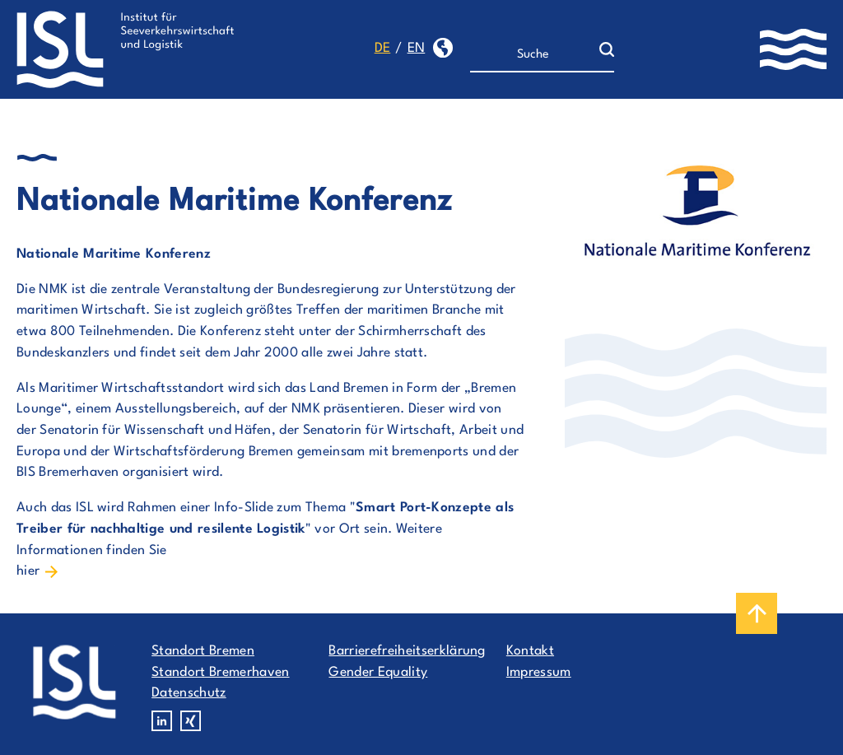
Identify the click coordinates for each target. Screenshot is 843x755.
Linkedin (161, 721)
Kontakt (530, 651)
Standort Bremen (202, 651)
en (417, 48)
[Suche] (534, 55)
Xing (190, 721)
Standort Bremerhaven (220, 672)
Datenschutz (188, 693)
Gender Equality (377, 672)
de (383, 48)
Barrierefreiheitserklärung (406, 651)
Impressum (538, 672)
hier (28, 571)
